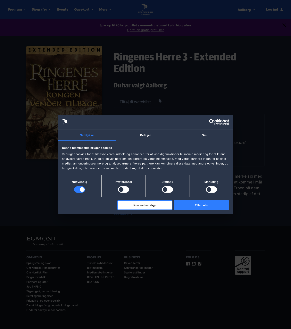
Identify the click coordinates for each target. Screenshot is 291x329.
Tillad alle (201, 205)
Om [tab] (204, 135)
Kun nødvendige (144, 205)
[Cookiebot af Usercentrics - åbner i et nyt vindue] (212, 122)
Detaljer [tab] (145, 135)
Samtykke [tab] (87, 135)
